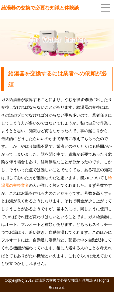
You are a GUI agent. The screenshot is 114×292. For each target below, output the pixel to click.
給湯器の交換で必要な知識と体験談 (40, 7)
